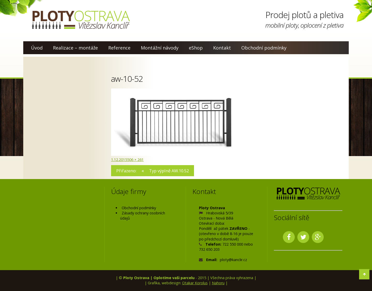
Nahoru (218, 282)
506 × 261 (135, 159)
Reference (119, 48)
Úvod (37, 48)
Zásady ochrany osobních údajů (142, 216)
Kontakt (222, 48)
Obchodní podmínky (263, 48)
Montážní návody (160, 48)
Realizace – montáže (75, 48)
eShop (196, 48)
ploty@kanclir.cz (233, 259)
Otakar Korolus (195, 282)
